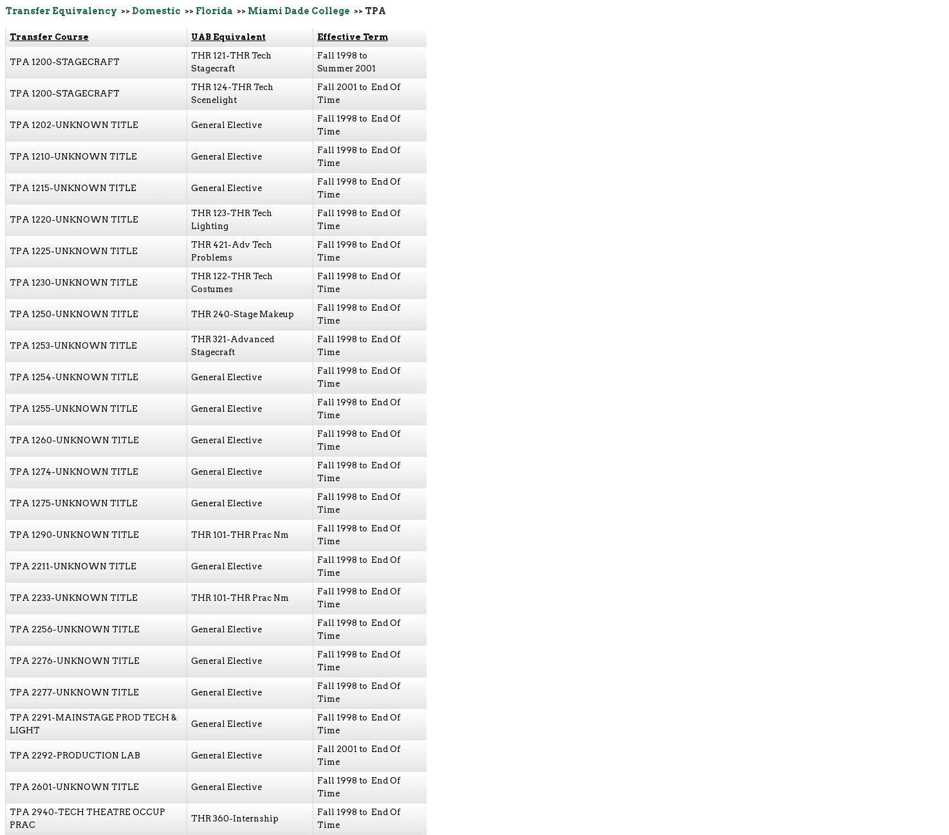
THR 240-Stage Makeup (242, 314)
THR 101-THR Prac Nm (240, 535)
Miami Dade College (299, 11)
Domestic (156, 11)
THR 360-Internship (235, 818)
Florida (214, 11)
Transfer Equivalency (61, 11)
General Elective (226, 125)
